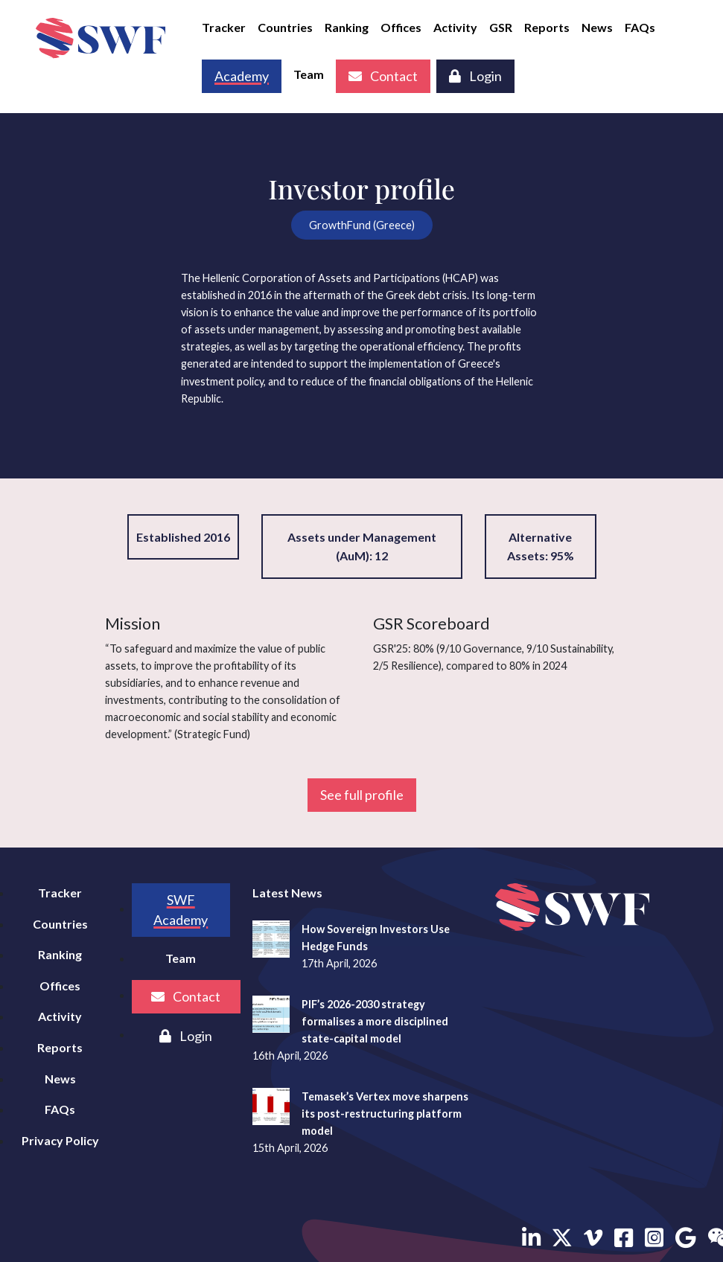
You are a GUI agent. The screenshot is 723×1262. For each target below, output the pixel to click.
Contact (383, 76)
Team (308, 74)
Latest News (287, 892)
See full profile (362, 795)
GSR (500, 27)
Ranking (347, 27)
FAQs (640, 27)
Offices (400, 27)
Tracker (224, 27)
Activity (455, 27)
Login (475, 76)
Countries (285, 27)
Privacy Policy (60, 1140)
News (597, 27)
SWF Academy (180, 909)
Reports (547, 27)
